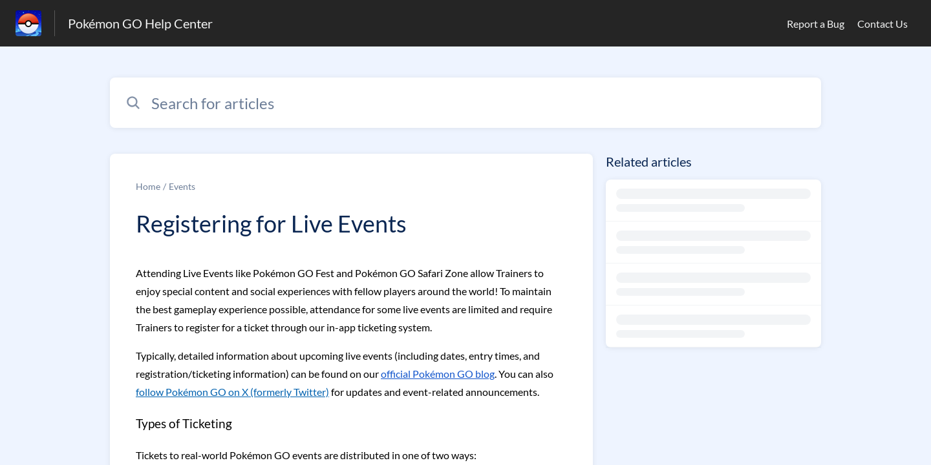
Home (148, 186)
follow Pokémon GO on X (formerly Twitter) (232, 392)
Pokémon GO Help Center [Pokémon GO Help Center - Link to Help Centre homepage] (140, 23)
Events (182, 186)
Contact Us (882, 23)
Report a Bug (815, 23)
